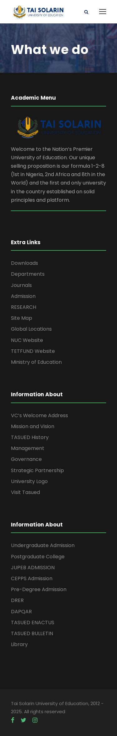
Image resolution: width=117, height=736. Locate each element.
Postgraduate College (38, 556)
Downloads (24, 263)
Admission (23, 296)
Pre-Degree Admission (38, 589)
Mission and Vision (32, 426)
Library (19, 644)
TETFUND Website (33, 351)
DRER (17, 600)
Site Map (21, 318)
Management (27, 448)
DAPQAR (21, 611)
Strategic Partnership (37, 470)
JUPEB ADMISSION (33, 567)
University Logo (29, 481)
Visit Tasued (25, 492)
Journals (21, 285)
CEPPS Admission (31, 578)
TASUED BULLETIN (32, 633)
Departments (28, 274)
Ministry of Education (36, 362)
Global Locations (31, 329)
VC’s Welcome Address (39, 415)
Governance (26, 459)
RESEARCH (23, 307)
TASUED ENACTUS (32, 622)
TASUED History (30, 437)
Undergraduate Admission (43, 545)
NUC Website (27, 340)
